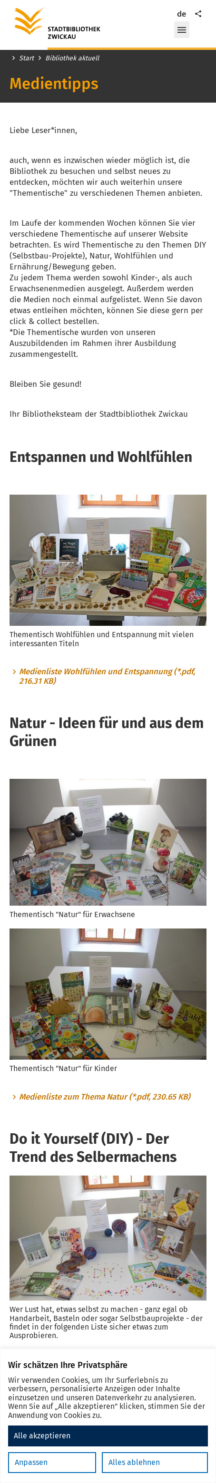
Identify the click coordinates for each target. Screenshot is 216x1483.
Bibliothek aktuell (72, 58)
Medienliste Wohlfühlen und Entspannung (107, 676)
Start (26, 58)
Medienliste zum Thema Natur (104, 1097)
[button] (181, 29)
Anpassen (31, 1462)
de (181, 14)
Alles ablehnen (134, 1462)
